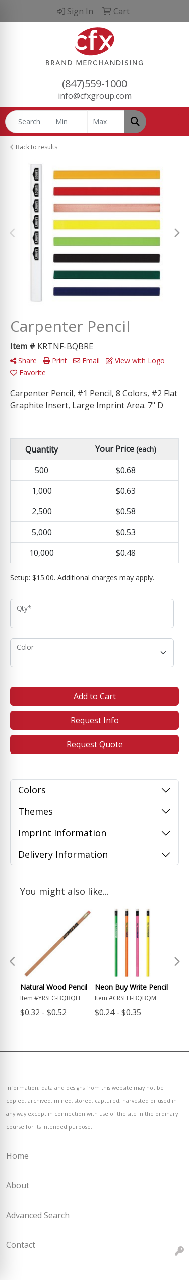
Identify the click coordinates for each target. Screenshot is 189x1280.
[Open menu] (169, 122)
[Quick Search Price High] (106, 121)
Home (17, 1155)
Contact (20, 1244)
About (17, 1185)
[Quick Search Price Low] (69, 121)
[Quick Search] (27, 121)
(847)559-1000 (94, 83)
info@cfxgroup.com (95, 95)
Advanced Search (38, 1215)
